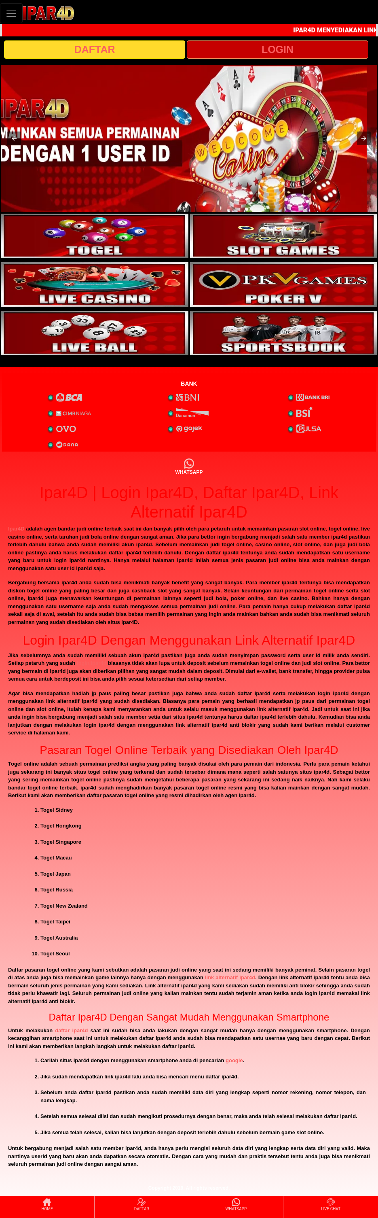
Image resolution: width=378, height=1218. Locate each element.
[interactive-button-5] (94, 333)
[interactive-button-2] (284, 236)
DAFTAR (94, 49)
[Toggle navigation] (11, 13)
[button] (14, 138)
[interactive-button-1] (94, 236)
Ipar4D (16, 529)
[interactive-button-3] (94, 284)
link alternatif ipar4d (230, 977)
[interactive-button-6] (284, 333)
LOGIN (278, 49)
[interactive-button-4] (284, 284)
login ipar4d (92, 663)
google (234, 1060)
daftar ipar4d (71, 1030)
